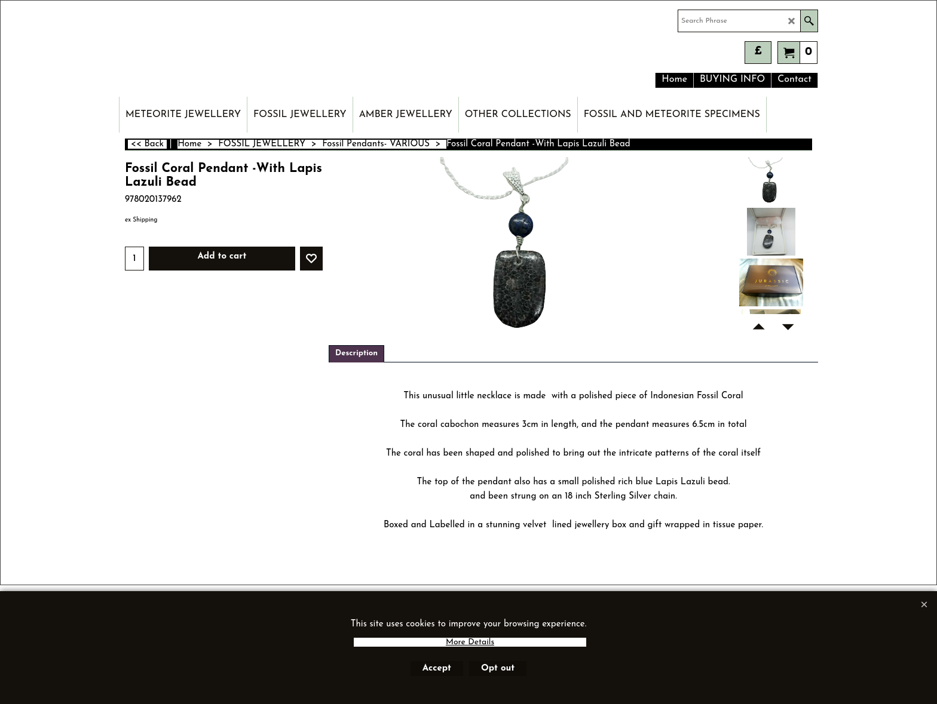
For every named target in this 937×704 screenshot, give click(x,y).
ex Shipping (141, 220)
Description (356, 353)
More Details (470, 642)
